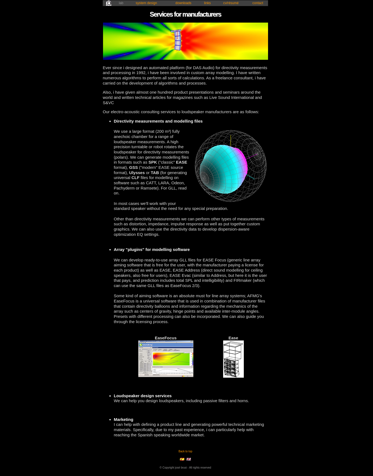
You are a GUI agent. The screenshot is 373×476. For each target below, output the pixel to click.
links (207, 3)
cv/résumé (231, 3)
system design (146, 3)
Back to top (185, 451)
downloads (183, 3)
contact (257, 3)
